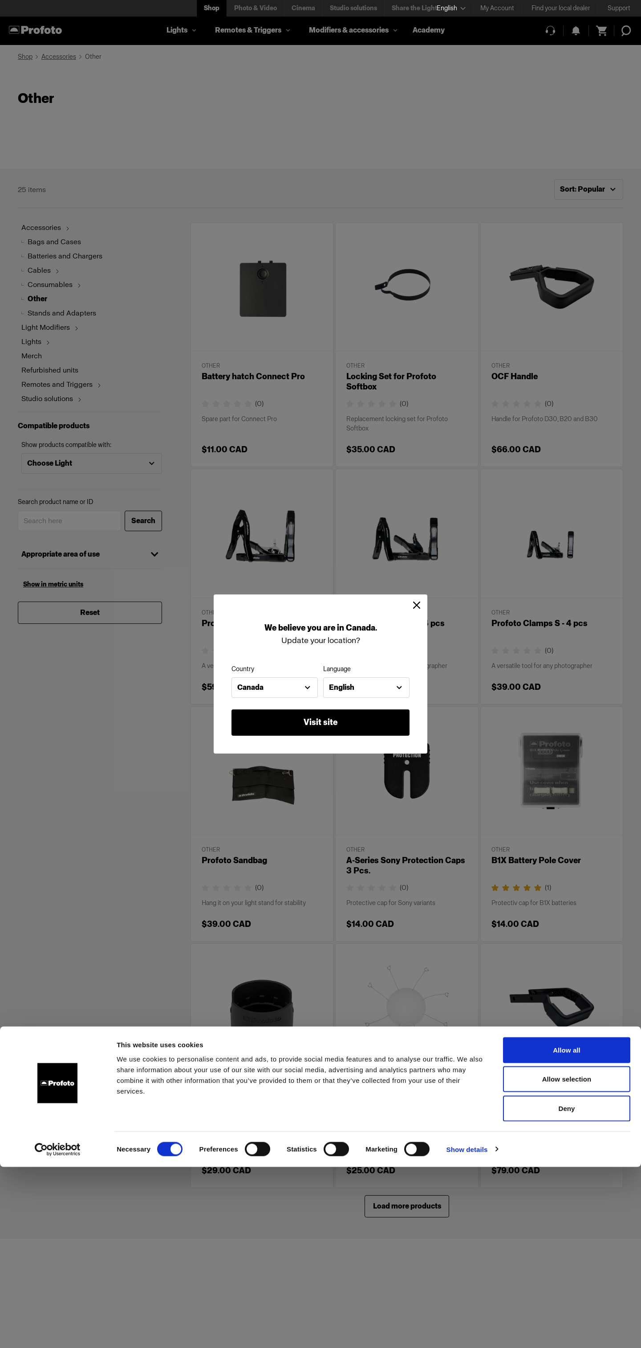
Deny (566, 1289)
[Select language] (451, 8)
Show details (467, 1330)
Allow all (566, 1231)
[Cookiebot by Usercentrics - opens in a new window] (58, 1330)
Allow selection (567, 1260)
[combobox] (274, 687)
